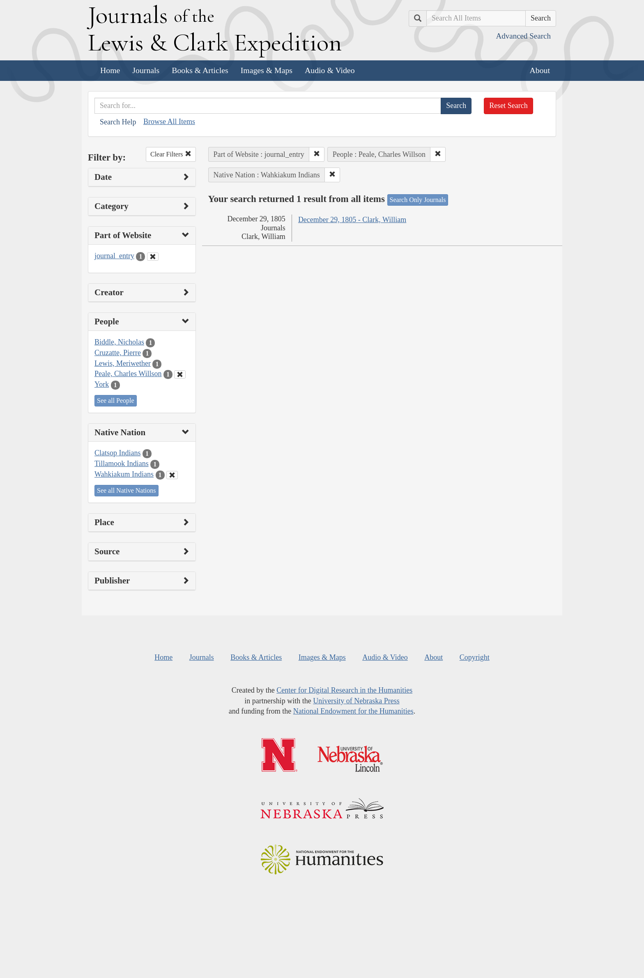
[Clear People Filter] (180, 374)
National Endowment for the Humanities (353, 711)
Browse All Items (169, 121)
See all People (115, 400)
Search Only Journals (418, 199)
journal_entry (114, 256)
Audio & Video (330, 70)
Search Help (118, 122)
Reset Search (508, 105)
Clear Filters (170, 154)
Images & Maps (266, 70)
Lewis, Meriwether (122, 363)
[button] (316, 154)
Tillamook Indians (121, 463)
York (101, 384)
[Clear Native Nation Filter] (172, 475)
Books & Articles (200, 70)
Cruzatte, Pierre (117, 353)
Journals (145, 70)
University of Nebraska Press (356, 701)
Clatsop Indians (117, 453)
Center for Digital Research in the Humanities (344, 690)
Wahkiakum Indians (124, 474)
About (540, 70)
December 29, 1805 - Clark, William (352, 220)
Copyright (475, 657)
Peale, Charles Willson (127, 374)
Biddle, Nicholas (119, 342)
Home (110, 70)
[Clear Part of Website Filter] (153, 257)
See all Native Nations (126, 490)
